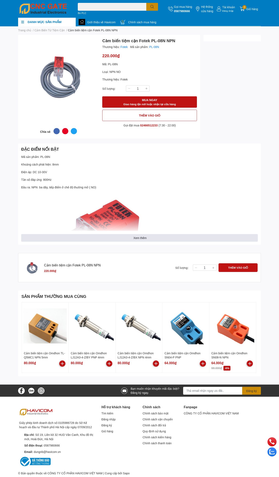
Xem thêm (140, 238)
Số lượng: (108, 88)
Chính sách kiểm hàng (157, 437)
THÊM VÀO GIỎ (149, 115)
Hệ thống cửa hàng (207, 9)
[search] (152, 7)
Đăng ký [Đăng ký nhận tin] (251, 391)
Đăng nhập (228, 10)
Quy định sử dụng (154, 431)
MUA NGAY (149, 102)
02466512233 (149, 125)
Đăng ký (106, 425)
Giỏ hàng (107, 431)
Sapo (126, 473)
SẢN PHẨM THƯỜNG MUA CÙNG (53, 296)
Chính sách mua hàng (142, 22)
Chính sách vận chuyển (158, 419)
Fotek (125, 47)
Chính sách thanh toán (157, 443)
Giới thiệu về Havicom (101, 22)
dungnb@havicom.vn (47, 452)
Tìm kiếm (107, 413)
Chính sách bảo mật (156, 413)
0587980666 (182, 11)
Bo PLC (82, 13)
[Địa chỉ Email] (222, 391)
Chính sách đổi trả (154, 425)
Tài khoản (228, 7)
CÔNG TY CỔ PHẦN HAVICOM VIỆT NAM (211, 413)
